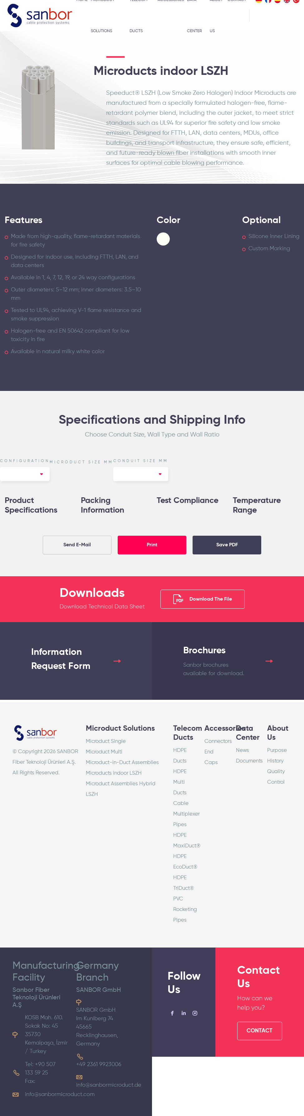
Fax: (30, 1081)
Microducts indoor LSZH (114, 773)
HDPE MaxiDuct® (184, 841)
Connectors (215, 741)
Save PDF (227, 545)
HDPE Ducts (180, 756)
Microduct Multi (104, 752)
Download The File (202, 599)
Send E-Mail (77, 545)
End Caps (211, 757)
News (242, 750)
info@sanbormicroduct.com (60, 1094)
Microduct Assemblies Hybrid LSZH (120, 789)
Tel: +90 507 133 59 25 (40, 1069)
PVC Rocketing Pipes (184, 909)
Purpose (277, 750)
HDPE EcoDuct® (184, 862)
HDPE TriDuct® (183, 883)
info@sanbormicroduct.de (108, 1085)
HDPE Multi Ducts (180, 782)
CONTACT (259, 1031)
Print (152, 545)
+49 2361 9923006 (98, 1064)
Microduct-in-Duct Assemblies (122, 762)
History (275, 761)
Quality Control (276, 777)
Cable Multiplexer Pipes (184, 814)
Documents (247, 761)
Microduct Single (106, 741)
